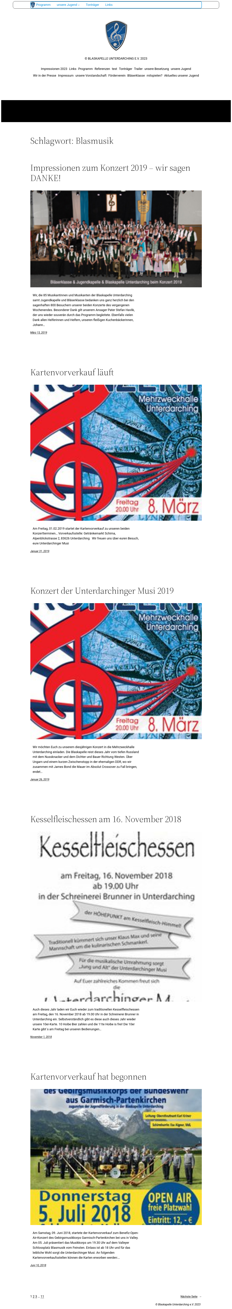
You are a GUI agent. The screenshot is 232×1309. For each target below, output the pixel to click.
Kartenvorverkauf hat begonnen (88, 1076)
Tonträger (125, 69)
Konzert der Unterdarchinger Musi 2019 (102, 590)
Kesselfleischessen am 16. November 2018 (105, 819)
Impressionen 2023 (54, 69)
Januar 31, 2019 (39, 551)
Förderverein (117, 75)
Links (72, 69)
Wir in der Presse (44, 75)
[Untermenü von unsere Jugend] (79, 5)
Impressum (66, 75)
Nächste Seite (191, 1296)
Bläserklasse (136, 75)
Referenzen (102, 69)
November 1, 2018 (41, 1037)
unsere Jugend (181, 69)
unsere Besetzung (156, 69)
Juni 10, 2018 (38, 1265)
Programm (85, 69)
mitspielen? (154, 75)
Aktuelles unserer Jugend (181, 75)
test (114, 69)
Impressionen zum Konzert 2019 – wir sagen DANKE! (110, 172)
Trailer (138, 69)
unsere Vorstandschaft (91, 75)
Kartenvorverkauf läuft (72, 372)
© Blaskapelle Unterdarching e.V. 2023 (116, 58)
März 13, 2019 (38, 332)
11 (42, 1296)
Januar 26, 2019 (39, 779)
